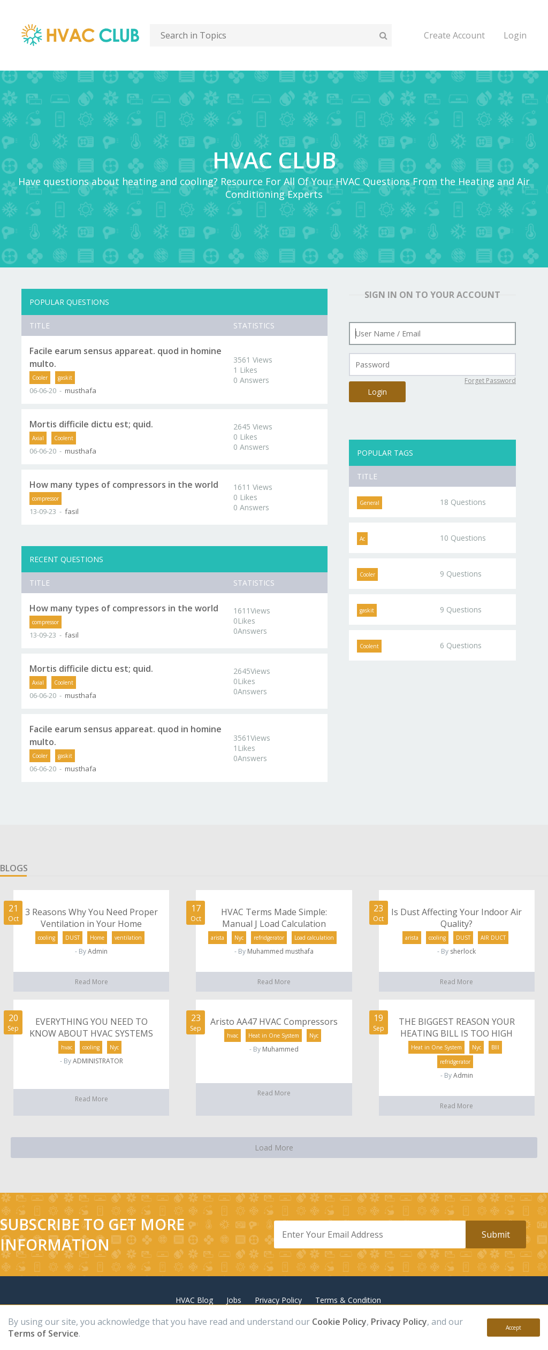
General (369, 503)
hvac (66, 1047)
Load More (274, 1147)
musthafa (80, 390)
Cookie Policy (339, 1322)
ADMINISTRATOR (98, 1060)
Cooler (40, 377)
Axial (38, 438)
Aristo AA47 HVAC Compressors (274, 1021)
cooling (46, 937)
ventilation (128, 937)
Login (515, 35)
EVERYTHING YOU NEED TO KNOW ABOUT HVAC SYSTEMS (91, 1027)
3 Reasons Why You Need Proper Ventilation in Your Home (91, 918)
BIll (495, 1047)
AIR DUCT (493, 937)
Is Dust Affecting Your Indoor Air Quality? (456, 918)
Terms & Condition (348, 1300)
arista (217, 937)
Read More (91, 981)
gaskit (65, 377)
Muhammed (280, 1049)
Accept (513, 1327)
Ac (362, 538)
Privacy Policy (399, 1322)
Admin (98, 951)
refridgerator (269, 937)
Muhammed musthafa (280, 951)
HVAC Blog (194, 1300)
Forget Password (490, 380)
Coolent (63, 438)
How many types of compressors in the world (123, 484)
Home (97, 937)
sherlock (463, 951)
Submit (496, 1234)
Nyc (238, 937)
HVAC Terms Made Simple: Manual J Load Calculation (274, 918)
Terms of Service (43, 1333)
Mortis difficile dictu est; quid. (91, 424)
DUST (72, 937)
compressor (45, 498)
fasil (72, 511)
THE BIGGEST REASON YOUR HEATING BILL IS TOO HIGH (457, 1027)
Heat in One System (273, 1035)
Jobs (233, 1300)
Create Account (454, 35)
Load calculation (314, 937)
